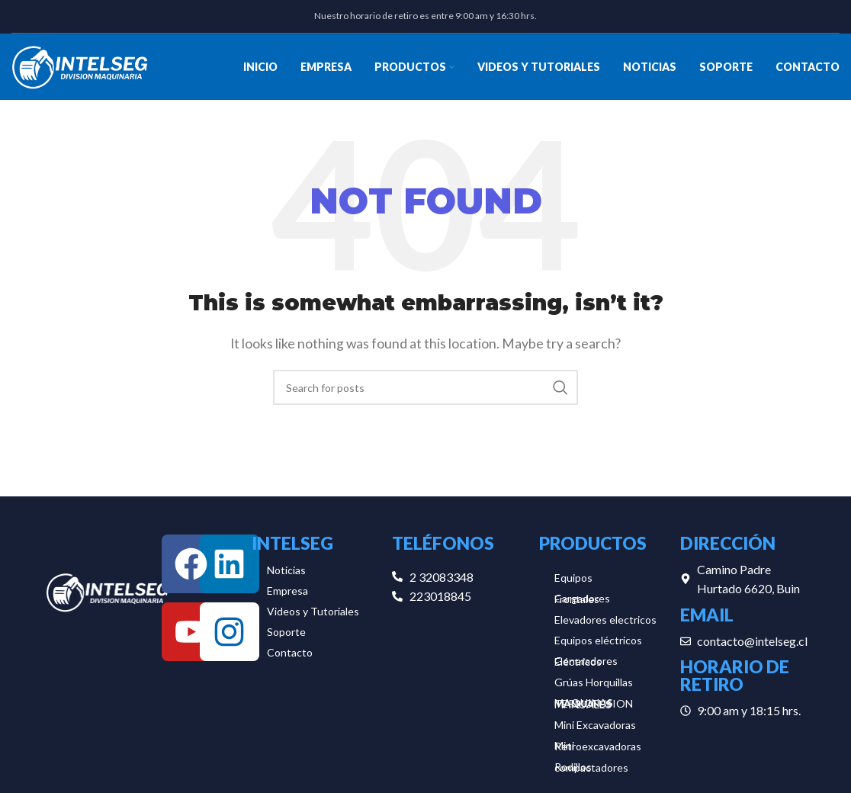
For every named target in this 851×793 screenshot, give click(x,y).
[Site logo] (80, 66)
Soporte (286, 634)
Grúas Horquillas (593, 685)
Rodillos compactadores (591, 770)
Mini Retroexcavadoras (597, 749)
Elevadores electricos (605, 622)
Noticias (286, 573)
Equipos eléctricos (598, 643)
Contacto (290, 655)
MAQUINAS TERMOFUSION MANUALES (593, 706)
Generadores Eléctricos (586, 664)
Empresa (287, 593)
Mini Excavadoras (595, 727)
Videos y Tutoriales (313, 614)
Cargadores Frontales (582, 601)
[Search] (425, 391)
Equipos (573, 580)
